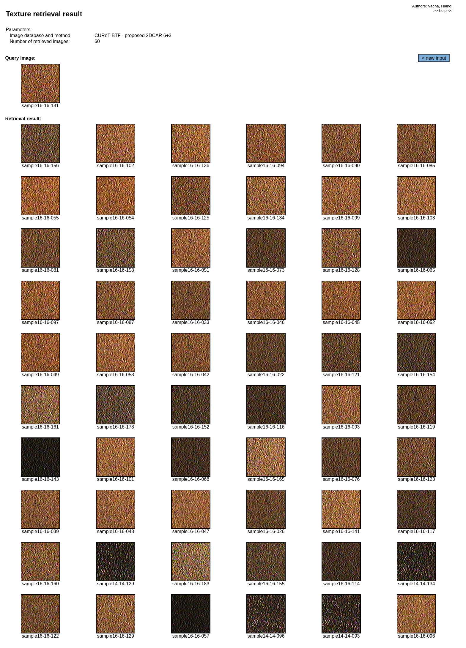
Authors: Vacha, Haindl (432, 6)
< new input (434, 58)
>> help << (442, 10)
